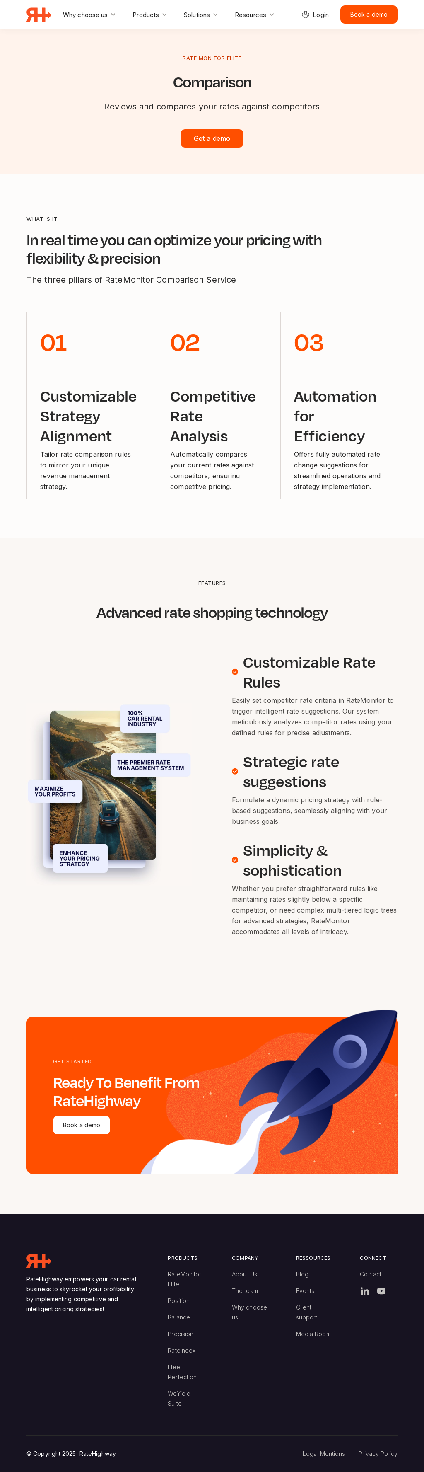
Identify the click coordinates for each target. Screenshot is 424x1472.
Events (305, 1290)
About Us (244, 1274)
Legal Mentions (324, 1453)
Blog (302, 1274)
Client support (307, 1312)
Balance (179, 1317)
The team (245, 1290)
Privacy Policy (378, 1453)
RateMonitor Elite (184, 1279)
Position (179, 1300)
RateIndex (181, 1350)
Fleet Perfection (182, 1371)
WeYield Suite (179, 1398)
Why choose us (249, 1312)
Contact (370, 1274)
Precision (180, 1333)
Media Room (313, 1333)
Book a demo (369, 14)
